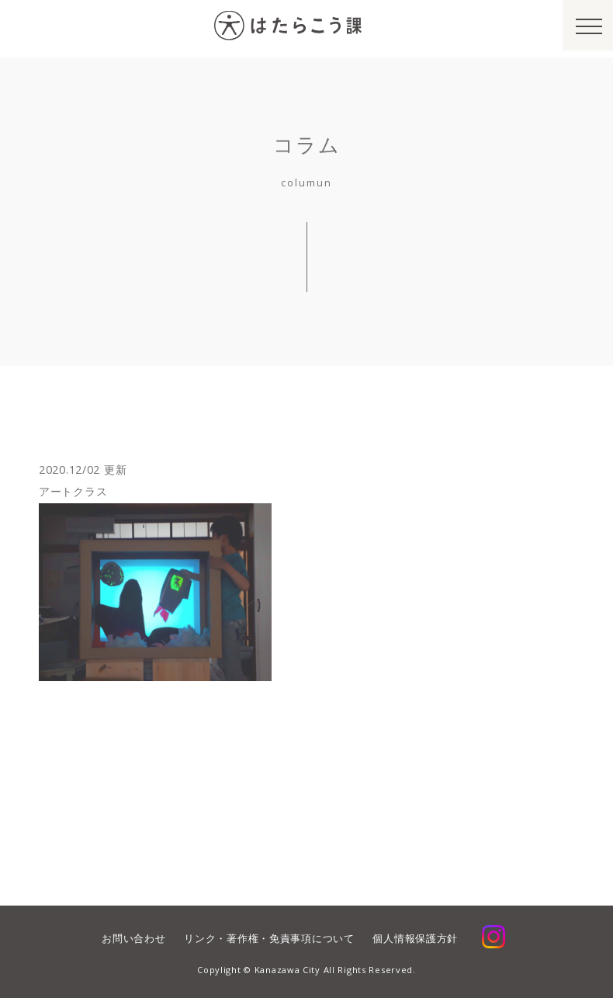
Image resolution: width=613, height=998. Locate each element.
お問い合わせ (133, 938)
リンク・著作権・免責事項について (269, 938)
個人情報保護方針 (415, 938)
